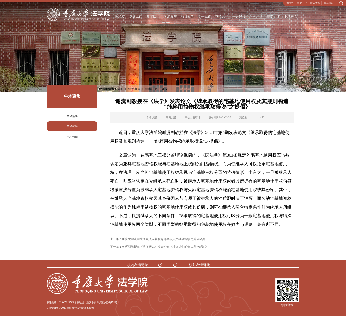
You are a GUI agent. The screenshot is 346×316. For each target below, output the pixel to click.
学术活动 (72, 116)
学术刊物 (72, 136)
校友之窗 (273, 16)
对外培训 (256, 16)
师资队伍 (153, 16)
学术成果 (72, 126)
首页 (121, 88)
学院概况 (118, 16)
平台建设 (238, 16)
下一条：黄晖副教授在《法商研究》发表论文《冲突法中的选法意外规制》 (159, 246)
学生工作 (204, 16)
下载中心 (290, 16)
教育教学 (187, 16)
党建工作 (135, 16)
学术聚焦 (170, 16)
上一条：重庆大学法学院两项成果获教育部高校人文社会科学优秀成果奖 (157, 239)
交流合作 (221, 16)
